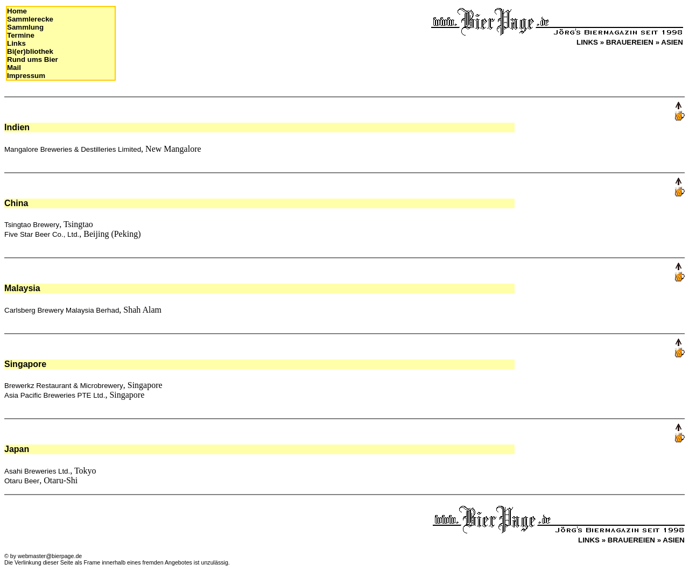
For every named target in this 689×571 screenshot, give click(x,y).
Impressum (26, 76)
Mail (14, 68)
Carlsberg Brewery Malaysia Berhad (61, 310)
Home (17, 11)
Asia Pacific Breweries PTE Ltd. (54, 395)
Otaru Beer (21, 481)
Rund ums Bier (32, 59)
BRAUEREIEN (629, 42)
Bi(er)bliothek (30, 51)
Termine (20, 35)
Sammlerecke (30, 19)
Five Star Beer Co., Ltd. (41, 234)
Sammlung (25, 27)
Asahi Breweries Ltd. (37, 471)
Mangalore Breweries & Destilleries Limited (72, 149)
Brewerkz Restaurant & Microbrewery (63, 386)
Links (16, 43)
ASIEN (672, 42)
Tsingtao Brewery (31, 225)
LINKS (587, 42)
